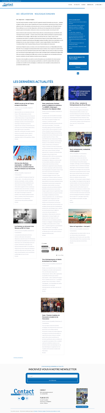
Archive (41, 403)
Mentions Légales (42, 411)
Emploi (29, 107)
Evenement (30, 230)
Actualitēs (25, 107)
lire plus (16, 139)
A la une (20, 107)
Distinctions (58, 321)
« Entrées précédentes (18, 357)
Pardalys (35, 411)
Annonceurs (90, 4)
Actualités (77, 4)
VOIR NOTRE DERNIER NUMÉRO (82, 406)
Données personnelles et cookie (53, 411)
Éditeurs (46, 403)
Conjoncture (27, 172)
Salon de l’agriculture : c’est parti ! (80, 226)
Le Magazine (98, 4)
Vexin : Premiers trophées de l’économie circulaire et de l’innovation (51, 317)
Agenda (83, 4)
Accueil (70, 4)
